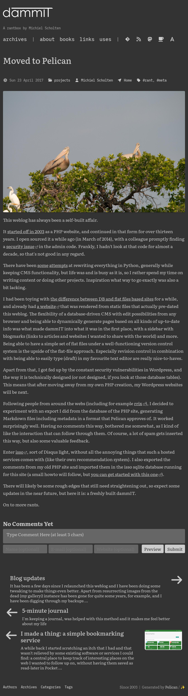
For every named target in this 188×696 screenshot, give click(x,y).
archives (15, 39)
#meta (162, 80)
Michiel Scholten (97, 80)
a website (46, 306)
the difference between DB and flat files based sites (102, 298)
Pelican (171, 687)
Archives (29, 687)
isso (19, 451)
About (47, 39)
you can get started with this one (124, 474)
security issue (20, 246)
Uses (105, 39)
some (42, 265)
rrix (138, 403)
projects (62, 80)
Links (87, 39)
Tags (69, 687)
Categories (51, 687)
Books (67, 39)
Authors (10, 687)
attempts (58, 265)
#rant (148, 80)
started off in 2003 (25, 231)
